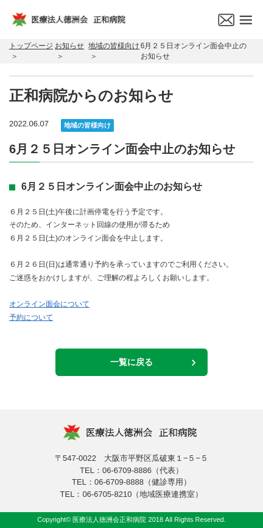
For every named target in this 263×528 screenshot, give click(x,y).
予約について (31, 317)
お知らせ (69, 46)
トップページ (31, 46)
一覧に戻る (131, 362)
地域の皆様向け (113, 46)
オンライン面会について (49, 304)
